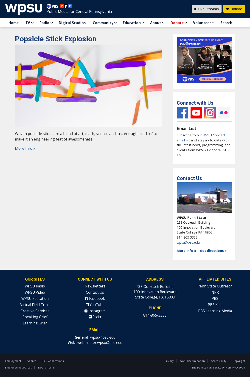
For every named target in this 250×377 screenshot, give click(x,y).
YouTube (196, 112)
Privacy (169, 361)
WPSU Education (35, 298)
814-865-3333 (155, 315)
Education (132, 22)
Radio (44, 22)
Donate (177, 22)
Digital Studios (72, 22)
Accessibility (218, 361)
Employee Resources (18, 367)
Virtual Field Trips (35, 304)
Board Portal (46, 367)
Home (13, 22)
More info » (186, 250)
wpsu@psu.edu (188, 242)
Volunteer (202, 22)
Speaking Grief (35, 317)
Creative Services (34, 311)
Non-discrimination (192, 361)
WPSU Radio (35, 286)
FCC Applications (53, 361)
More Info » (25, 148)
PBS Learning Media (215, 311)
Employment (13, 361)
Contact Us (95, 292)
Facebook (182, 112)
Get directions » (213, 250)
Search (226, 22)
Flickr (224, 112)
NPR (215, 292)
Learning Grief (35, 323)
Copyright (239, 361)
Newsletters (95, 286)
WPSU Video (35, 292)
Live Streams (206, 8)
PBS (215, 298)
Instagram (210, 112)
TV (27, 22)
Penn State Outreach (215, 286)
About (155, 22)
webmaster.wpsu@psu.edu (99, 342)
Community (103, 22)
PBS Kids (215, 304)
